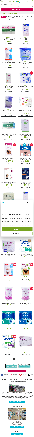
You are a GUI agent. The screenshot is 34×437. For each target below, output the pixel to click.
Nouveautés (17, 16)
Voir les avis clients (17, 434)
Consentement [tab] (5, 206)
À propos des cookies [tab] (27, 206)
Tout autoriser (17, 229)
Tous (3, 16)
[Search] (16, 4)
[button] (27, 2)
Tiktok (30, 374)
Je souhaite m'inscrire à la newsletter (17, 371)
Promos (10, 16)
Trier (25, 20)
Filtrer (8, 20)
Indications (14, 6)
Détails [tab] (16, 206)
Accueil (2, 6)
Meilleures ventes (28, 16)
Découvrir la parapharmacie (17, 401)
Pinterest (22, 374)
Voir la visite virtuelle (17, 426)
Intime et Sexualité (21, 6)
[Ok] (33, 4)
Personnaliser (17, 233)
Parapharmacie (8, 6)
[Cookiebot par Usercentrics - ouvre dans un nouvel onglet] (26, 202)
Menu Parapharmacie (17, 9)
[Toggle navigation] (1, 1)
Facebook (4, 374)
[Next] (20, 359)
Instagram (13, 374)
